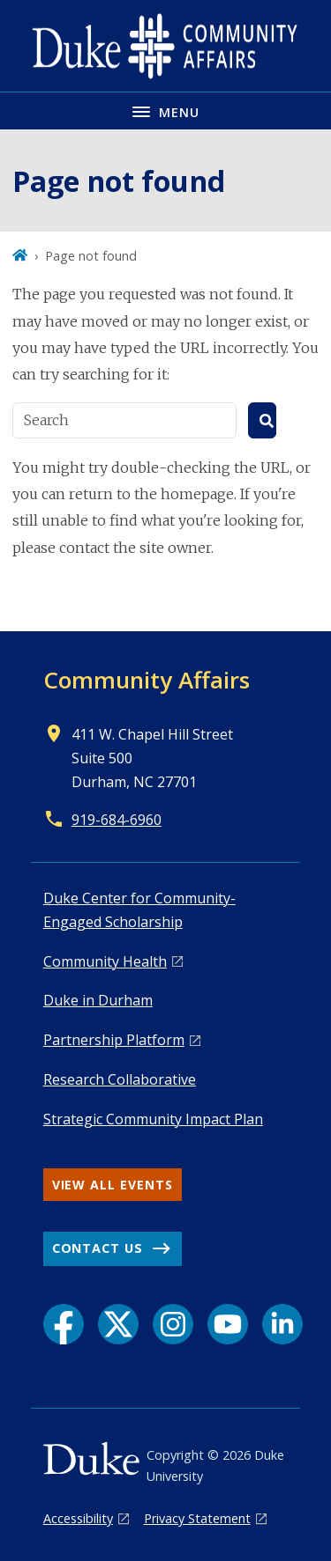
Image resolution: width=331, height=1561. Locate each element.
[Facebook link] (63, 1324)
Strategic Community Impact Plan (153, 1119)
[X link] (118, 1324)
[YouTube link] (227, 1324)
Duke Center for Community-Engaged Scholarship (139, 909)
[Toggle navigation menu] (165, 110)
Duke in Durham (98, 1000)
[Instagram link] (173, 1324)
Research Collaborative (119, 1079)
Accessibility (78, 1518)
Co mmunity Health (105, 961)
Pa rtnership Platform (113, 1039)
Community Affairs (146, 680)
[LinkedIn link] (282, 1324)
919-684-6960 (116, 819)
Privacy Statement (197, 1518)
